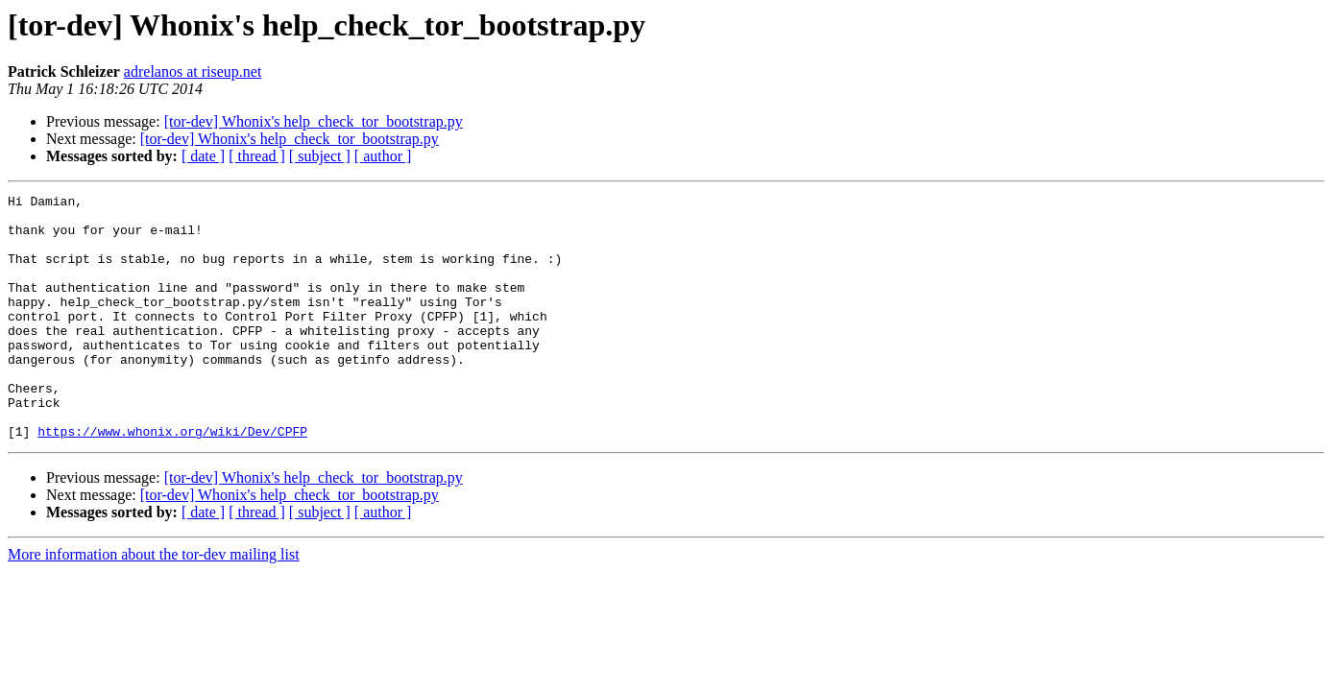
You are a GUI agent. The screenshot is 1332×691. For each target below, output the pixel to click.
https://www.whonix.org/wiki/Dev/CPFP (172, 479)
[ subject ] (320, 156)
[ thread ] (257, 156)
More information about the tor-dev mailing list (154, 603)
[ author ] (383, 156)
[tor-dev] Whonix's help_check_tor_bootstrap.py (313, 121)
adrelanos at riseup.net (193, 71)
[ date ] (203, 156)
